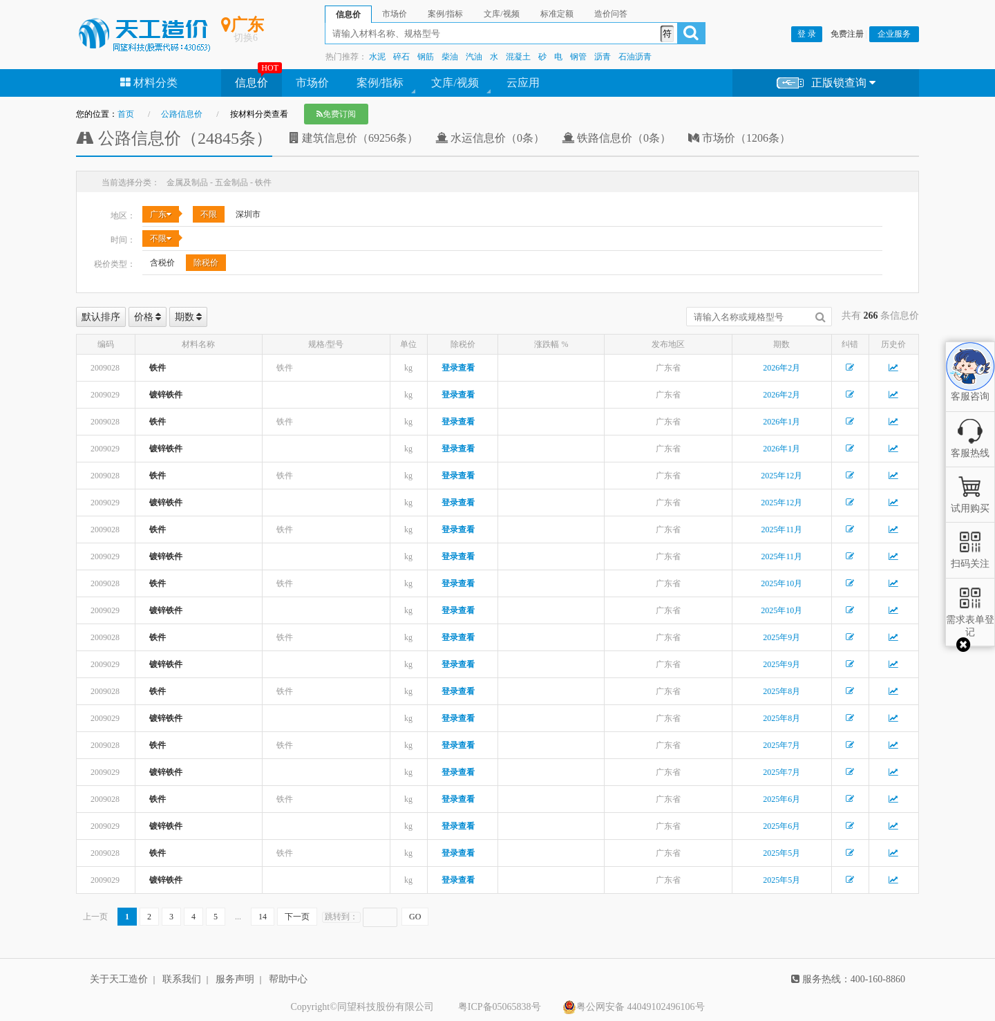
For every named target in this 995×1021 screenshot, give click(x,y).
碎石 (401, 57)
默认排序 (101, 317)
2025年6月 (781, 799)
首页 (125, 114)
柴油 (450, 57)
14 (262, 916)
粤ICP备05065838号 (499, 1007)
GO (415, 916)
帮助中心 (288, 979)
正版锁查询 (826, 83)
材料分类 (149, 82)
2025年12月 (781, 475)
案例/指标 (380, 82)
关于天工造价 (119, 979)
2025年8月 (781, 691)
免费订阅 (336, 114)
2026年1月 (781, 422)
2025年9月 (781, 637)
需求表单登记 (970, 619)
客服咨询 (970, 384)
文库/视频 (454, 82)
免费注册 (847, 34)
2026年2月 (781, 368)
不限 (208, 214)
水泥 (377, 57)
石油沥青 (635, 57)
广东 (160, 214)
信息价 (251, 82)
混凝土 (518, 57)
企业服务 (894, 34)
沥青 (602, 57)
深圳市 (248, 214)
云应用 (523, 82)
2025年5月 (781, 853)
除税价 (205, 263)
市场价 (312, 82)
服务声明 (235, 979)
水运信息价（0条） (489, 138)
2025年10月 (781, 583)
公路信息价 (181, 114)
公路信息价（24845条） (174, 138)
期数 (188, 317)
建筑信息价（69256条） (354, 138)
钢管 (578, 57)
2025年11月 (781, 529)
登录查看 (458, 368)
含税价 (162, 263)
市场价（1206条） (739, 138)
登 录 (806, 34)
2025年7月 (781, 745)
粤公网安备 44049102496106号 (633, 1007)
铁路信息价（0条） (616, 138)
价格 (148, 317)
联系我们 (181, 979)
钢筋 (425, 57)
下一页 (297, 916)
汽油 (474, 57)
